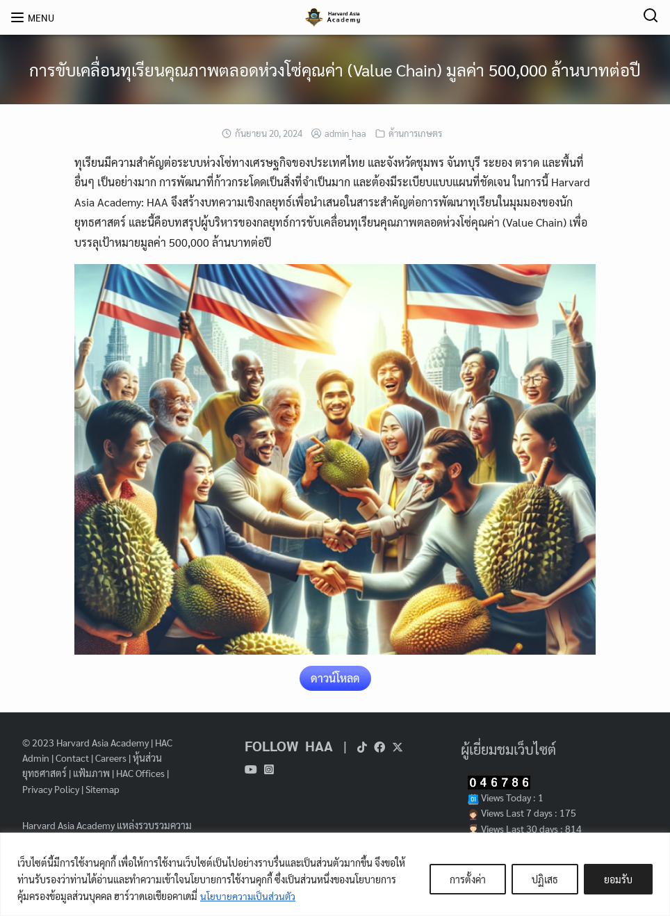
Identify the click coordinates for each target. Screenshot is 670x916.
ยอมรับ (618, 879)
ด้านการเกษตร (415, 133)
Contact (72, 757)
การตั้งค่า (468, 879)
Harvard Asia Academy (102, 742)
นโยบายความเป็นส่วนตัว (248, 896)
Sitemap (102, 789)
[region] (335, 874)
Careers (110, 757)
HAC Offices (140, 773)
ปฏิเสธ (545, 879)
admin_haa (345, 133)
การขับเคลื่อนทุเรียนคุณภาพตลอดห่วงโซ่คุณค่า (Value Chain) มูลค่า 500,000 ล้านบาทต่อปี (335, 69)
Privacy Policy (50, 789)
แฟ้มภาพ (91, 773)
